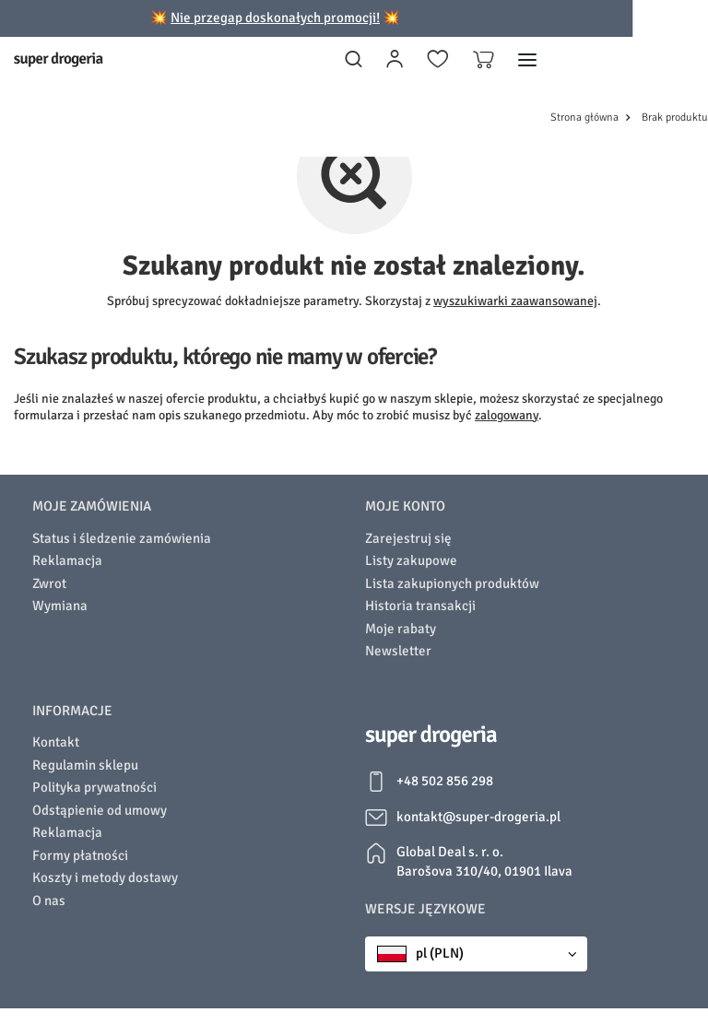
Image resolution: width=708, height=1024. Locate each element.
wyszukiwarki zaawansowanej (515, 301)
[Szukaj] (353, 60)
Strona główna (584, 117)
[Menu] (527, 60)
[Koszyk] (483, 60)
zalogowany (506, 415)
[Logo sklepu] (58, 59)
